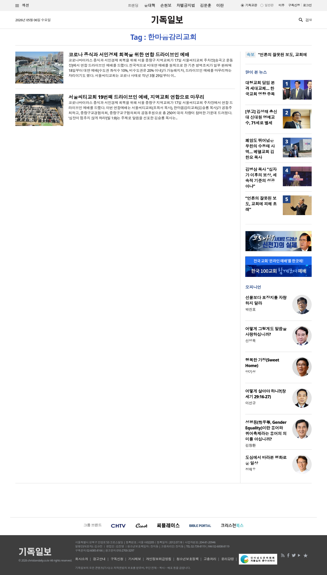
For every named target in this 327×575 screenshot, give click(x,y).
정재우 (250, 469)
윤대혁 (149, 5)
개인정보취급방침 (158, 559)
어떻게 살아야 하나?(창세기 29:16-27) (265, 394)
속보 (250, 54)
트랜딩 (133, 5)
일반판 (269, 5)
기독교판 (251, 5)
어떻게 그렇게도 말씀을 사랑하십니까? (266, 331)
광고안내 (99, 559)
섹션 (22, 5)
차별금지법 (186, 5)
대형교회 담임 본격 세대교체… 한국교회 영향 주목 (260, 88)
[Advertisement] (163, 499)
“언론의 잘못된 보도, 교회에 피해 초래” (261, 203)
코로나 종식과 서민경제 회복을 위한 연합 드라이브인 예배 (128, 54)
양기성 (250, 371)
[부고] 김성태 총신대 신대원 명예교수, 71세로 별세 (261, 117)
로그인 (307, 5)
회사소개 (81, 559)
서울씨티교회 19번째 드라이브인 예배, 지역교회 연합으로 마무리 (136, 97)
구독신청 (294, 5)
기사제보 (134, 559)
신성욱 (250, 340)
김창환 (250, 445)
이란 (220, 5)
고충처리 (210, 559)
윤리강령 (227, 559)
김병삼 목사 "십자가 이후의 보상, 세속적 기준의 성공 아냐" (261, 178)
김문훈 (205, 5)
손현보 (165, 5)
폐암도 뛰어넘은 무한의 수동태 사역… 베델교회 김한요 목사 (260, 149)
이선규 (250, 403)
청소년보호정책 (187, 559)
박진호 (250, 309)
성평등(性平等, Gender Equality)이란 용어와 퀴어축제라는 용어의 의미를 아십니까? (266, 430)
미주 (281, 5)
